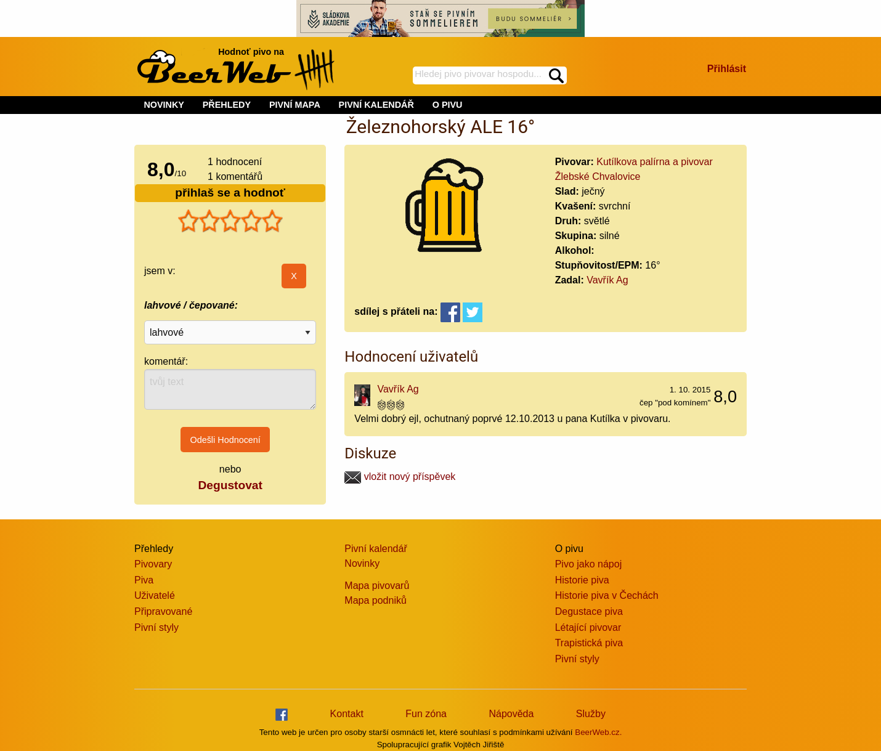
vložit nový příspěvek (399, 476)
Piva (143, 580)
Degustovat (230, 485)
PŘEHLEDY (227, 105)
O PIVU (447, 105)
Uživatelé (154, 595)
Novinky (362, 563)
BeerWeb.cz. (598, 732)
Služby (591, 713)
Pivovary (153, 564)
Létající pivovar (588, 627)
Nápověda (511, 713)
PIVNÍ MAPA (294, 105)
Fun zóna (426, 713)
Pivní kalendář (375, 548)
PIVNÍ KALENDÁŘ (376, 105)
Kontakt (346, 713)
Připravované (163, 611)
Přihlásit (726, 68)
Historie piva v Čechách (607, 595)
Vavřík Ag (607, 280)
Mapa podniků (375, 600)
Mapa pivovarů (376, 585)
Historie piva (582, 580)
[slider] (230, 221)
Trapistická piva (589, 643)
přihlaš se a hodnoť (230, 192)
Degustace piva (589, 611)
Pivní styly (156, 627)
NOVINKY (164, 105)
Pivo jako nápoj (588, 564)
